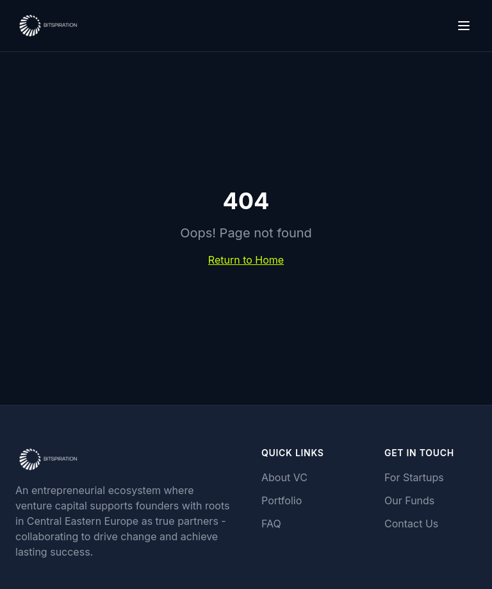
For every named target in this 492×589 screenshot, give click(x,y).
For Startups (414, 477)
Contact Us (411, 523)
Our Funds (409, 500)
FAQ (271, 523)
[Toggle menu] (464, 25)
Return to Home (246, 259)
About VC (284, 477)
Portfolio (281, 500)
